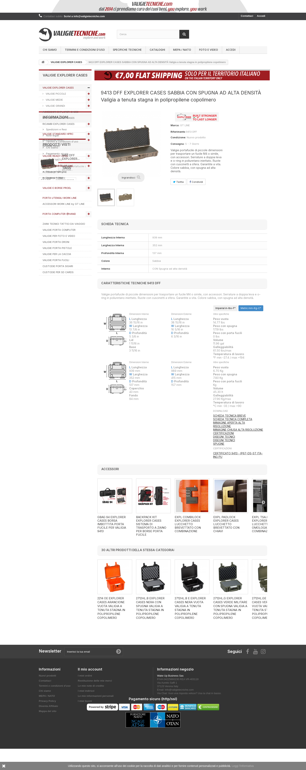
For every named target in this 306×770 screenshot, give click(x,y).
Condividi (196, 181)
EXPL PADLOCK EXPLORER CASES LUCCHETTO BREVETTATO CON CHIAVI (226, 524)
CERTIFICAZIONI (223, 433)
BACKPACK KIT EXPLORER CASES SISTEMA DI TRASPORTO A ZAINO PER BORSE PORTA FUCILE (151, 525)
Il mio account (90, 669)
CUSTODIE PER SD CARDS (58, 272)
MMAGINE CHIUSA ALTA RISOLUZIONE (238, 429)
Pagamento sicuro (56, 321)
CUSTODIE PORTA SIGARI (58, 266)
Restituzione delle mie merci (95, 680)
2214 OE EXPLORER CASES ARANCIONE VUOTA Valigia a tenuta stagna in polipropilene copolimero (111, 608)
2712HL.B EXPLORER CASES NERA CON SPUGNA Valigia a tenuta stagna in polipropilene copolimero (150, 608)
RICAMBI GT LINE (53, 178)
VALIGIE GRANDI (55, 105)
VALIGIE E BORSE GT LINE (58, 165)
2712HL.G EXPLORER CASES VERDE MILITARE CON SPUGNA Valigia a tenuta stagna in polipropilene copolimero (230, 608)
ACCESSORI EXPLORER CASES (60, 111)
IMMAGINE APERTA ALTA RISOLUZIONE (229, 424)
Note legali (52, 303)
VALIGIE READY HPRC (55, 156)
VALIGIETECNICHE (52, 420)
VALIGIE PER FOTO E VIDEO (59, 235)
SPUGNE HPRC (51, 146)
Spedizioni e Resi (56, 297)
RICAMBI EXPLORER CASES (59, 124)
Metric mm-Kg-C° (251, 308)
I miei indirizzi (86, 690)
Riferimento (178, 131)
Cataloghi (157, 50)
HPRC (72, 420)
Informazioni (55, 287)
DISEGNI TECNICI (224, 436)
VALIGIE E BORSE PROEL (57, 188)
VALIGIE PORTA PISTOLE (57, 248)
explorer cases (64, 414)
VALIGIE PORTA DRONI (56, 242)
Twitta (178, 181)
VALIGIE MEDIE (54, 99)
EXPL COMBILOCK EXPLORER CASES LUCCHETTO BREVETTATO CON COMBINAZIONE (188, 524)
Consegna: (177, 143)
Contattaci (247, 15)
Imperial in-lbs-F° (225, 308)
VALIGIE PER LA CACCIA (57, 254)
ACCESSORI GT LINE (55, 172)
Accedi (261, 15)
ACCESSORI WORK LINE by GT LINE (64, 203)
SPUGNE (218, 443)
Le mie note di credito (91, 685)
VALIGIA (46, 437)
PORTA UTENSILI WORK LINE (59, 197)
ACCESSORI (63, 431)
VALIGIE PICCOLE (55, 93)
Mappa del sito (47, 711)
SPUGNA (46, 431)
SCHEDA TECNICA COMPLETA (232, 419)
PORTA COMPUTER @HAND (59, 213)
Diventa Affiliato (55, 346)
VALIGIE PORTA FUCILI (56, 260)
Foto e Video (208, 50)
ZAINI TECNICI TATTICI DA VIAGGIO (64, 223)
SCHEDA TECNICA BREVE (229, 415)
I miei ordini (85, 675)
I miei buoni (85, 701)
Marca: (175, 125)
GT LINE (46, 414)
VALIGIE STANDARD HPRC (58, 133)
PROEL (80, 431)
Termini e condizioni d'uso (85, 50)
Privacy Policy (54, 340)
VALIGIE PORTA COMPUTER (59, 229)
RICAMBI (46, 425)
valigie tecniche (66, 425)
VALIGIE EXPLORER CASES (58, 87)
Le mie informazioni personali (96, 696)
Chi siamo (50, 50)
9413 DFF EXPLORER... (71, 373)
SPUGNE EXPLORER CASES (59, 117)
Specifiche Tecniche (127, 50)
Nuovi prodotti (47, 675)
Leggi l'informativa (243, 765)
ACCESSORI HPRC (53, 140)
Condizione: (178, 137)
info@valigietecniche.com (179, 689)
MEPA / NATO (182, 50)
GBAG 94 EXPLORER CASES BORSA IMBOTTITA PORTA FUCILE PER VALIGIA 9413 (111, 524)
